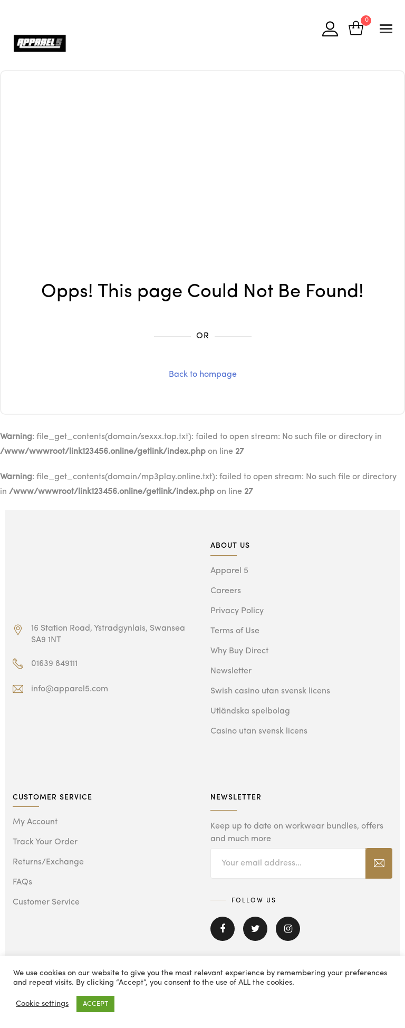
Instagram (288, 929)
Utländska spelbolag (250, 711)
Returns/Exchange (48, 862)
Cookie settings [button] (42, 1004)
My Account (35, 822)
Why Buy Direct (239, 651)
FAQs (22, 882)
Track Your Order (45, 842)
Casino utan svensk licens (258, 731)
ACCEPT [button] (95, 1004)
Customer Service (46, 902)
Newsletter (231, 671)
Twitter (255, 929)
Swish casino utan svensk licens (270, 691)
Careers (225, 591)
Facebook (222, 929)
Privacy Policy (237, 611)
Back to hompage (203, 374)
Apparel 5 (229, 571)
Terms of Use (234, 631)
